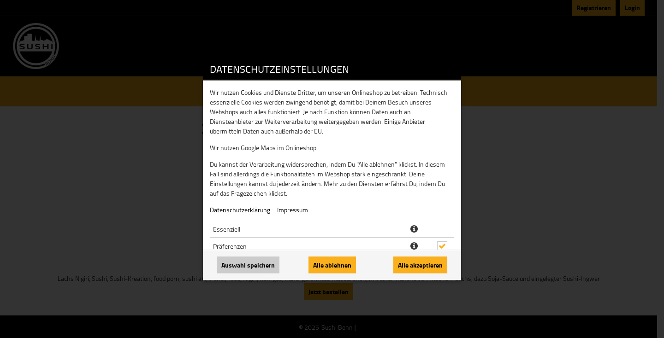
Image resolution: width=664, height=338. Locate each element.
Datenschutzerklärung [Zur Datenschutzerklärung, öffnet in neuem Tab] (240, 209)
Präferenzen (230, 246)
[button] (414, 229)
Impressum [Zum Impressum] (292, 209)
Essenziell (226, 229)
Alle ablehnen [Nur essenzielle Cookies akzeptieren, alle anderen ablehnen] (332, 265)
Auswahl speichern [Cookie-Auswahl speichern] (248, 265)
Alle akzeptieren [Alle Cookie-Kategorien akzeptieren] (420, 265)
